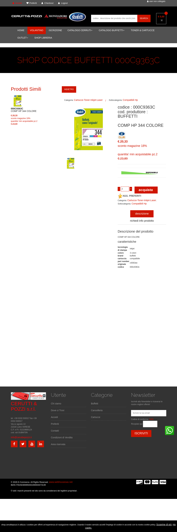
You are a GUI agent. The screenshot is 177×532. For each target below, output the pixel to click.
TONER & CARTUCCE (143, 30)
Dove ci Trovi (57, 410)
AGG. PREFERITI (129, 195)
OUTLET (23, 37)
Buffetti (94, 403)
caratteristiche (127, 241)
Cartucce (95, 417)
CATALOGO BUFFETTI (112, 30)
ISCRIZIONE (55, 30)
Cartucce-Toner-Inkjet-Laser (88, 100)
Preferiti (55, 424)
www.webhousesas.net (60, 482)
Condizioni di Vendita (62, 437)
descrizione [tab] (142, 213)
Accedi (54, 417)
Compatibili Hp (130, 100)
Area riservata (58, 444)
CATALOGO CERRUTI (80, 30)
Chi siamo (56, 403)
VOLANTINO (36, 30)
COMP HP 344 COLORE (24, 109)
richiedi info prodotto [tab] (142, 220)
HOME (21, 30)
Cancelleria (97, 410)
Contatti (55, 430)
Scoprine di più (164, 524)
